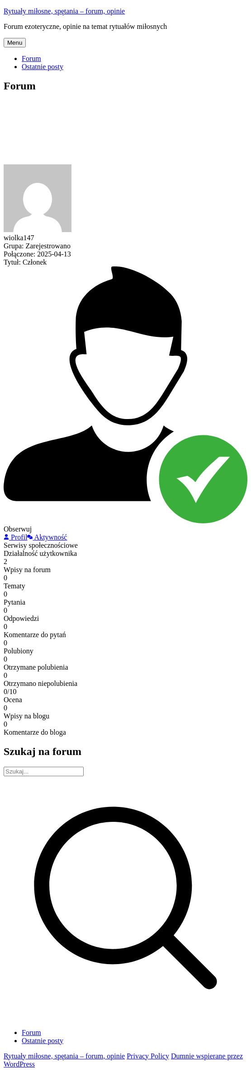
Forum (31, 58)
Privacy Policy (148, 1056)
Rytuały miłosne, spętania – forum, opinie (64, 11)
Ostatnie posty (42, 66)
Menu (14, 42)
